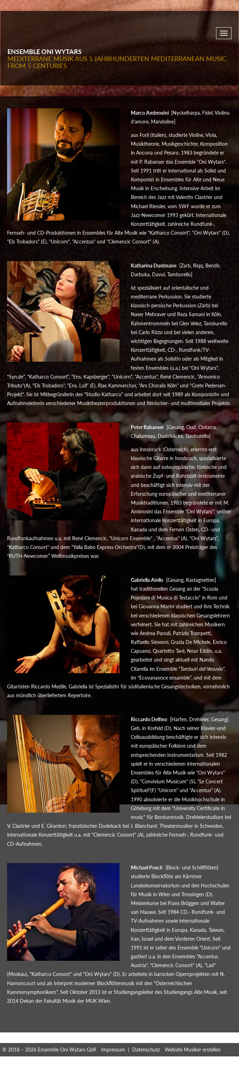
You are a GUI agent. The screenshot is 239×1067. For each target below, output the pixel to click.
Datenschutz (146, 1050)
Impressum (113, 1050)
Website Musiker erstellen (193, 1050)
